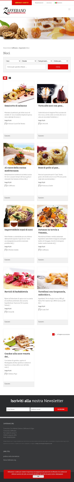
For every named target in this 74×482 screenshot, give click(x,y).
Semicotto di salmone (16, 105)
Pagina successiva (64, 334)
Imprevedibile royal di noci (19, 229)
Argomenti (22, 48)
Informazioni (59, 474)
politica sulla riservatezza (11, 456)
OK (38, 476)
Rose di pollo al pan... (49, 167)
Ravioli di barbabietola (16, 291)
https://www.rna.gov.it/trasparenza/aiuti (44, 443)
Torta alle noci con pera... (51, 105)
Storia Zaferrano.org (9, 460)
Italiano (58, 3)
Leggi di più (8, 120)
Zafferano (14, 48)
